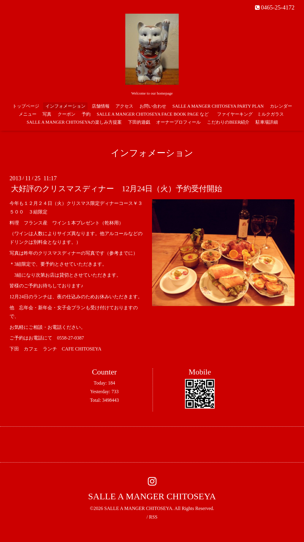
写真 (46, 114)
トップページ (25, 106)
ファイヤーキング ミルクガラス (252, 114)
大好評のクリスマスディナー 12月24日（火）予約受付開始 (116, 188)
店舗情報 (101, 106)
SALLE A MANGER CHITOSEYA (152, 496)
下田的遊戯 (139, 122)
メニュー (28, 114)
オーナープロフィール (178, 122)
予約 (86, 114)
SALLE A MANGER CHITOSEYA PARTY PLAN (218, 106)
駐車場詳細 (267, 122)
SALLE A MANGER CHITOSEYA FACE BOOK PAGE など (153, 114)
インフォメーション (65, 106)
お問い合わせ (153, 106)
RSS (153, 516)
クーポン (66, 114)
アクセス (124, 106)
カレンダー (281, 106)
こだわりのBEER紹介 (228, 122)
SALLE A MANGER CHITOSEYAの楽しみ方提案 (74, 122)
